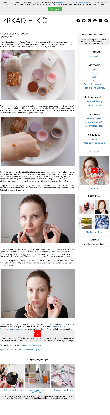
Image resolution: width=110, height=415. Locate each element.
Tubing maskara (94, 105)
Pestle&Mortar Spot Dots (12, 390)
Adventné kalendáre (94, 122)
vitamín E (49, 254)
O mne (94, 139)
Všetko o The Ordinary (94, 88)
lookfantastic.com (20, 329)
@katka (94, 188)
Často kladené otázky (94, 84)
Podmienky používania (94, 143)
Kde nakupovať (94, 118)
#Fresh (8, 350)
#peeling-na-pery (33, 350)
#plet (2, 350)
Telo (94, 81)
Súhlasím (55, 9)
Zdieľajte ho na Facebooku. (30, 345)
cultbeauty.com (59, 327)
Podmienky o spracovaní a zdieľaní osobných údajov (76, 2)
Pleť (94, 69)
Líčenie (94, 73)
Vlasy (94, 77)
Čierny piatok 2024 (94, 126)
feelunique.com (6, 329)
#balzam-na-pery (18, 350)
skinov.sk (94, 56)
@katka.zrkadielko (94, 232)
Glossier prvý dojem (63, 390)
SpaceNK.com (40, 329)
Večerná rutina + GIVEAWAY (37, 391)
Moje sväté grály (94, 101)
